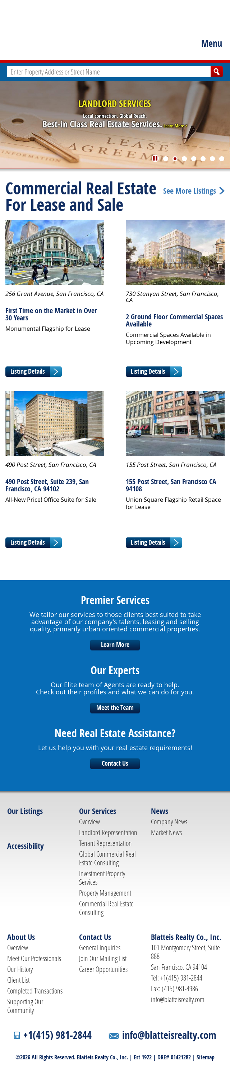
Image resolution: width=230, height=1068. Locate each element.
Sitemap (206, 1057)
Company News (169, 821)
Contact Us (115, 763)
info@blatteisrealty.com (177, 999)
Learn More (115, 644)
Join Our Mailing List (102, 958)
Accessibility (25, 846)
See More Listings (189, 190)
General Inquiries (99, 947)
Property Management (105, 892)
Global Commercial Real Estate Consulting (107, 858)
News (159, 811)
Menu (211, 43)
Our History (20, 969)
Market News (166, 832)
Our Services (97, 811)
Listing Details (27, 371)
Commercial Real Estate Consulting (106, 908)
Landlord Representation (108, 832)
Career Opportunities (103, 969)
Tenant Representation (105, 843)
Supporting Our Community (25, 1006)
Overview (89, 821)
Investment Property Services (102, 878)
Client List (18, 979)
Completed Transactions (35, 990)
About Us (21, 937)
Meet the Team (115, 707)
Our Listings (25, 811)
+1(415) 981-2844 (57, 1035)
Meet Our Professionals (34, 958)
